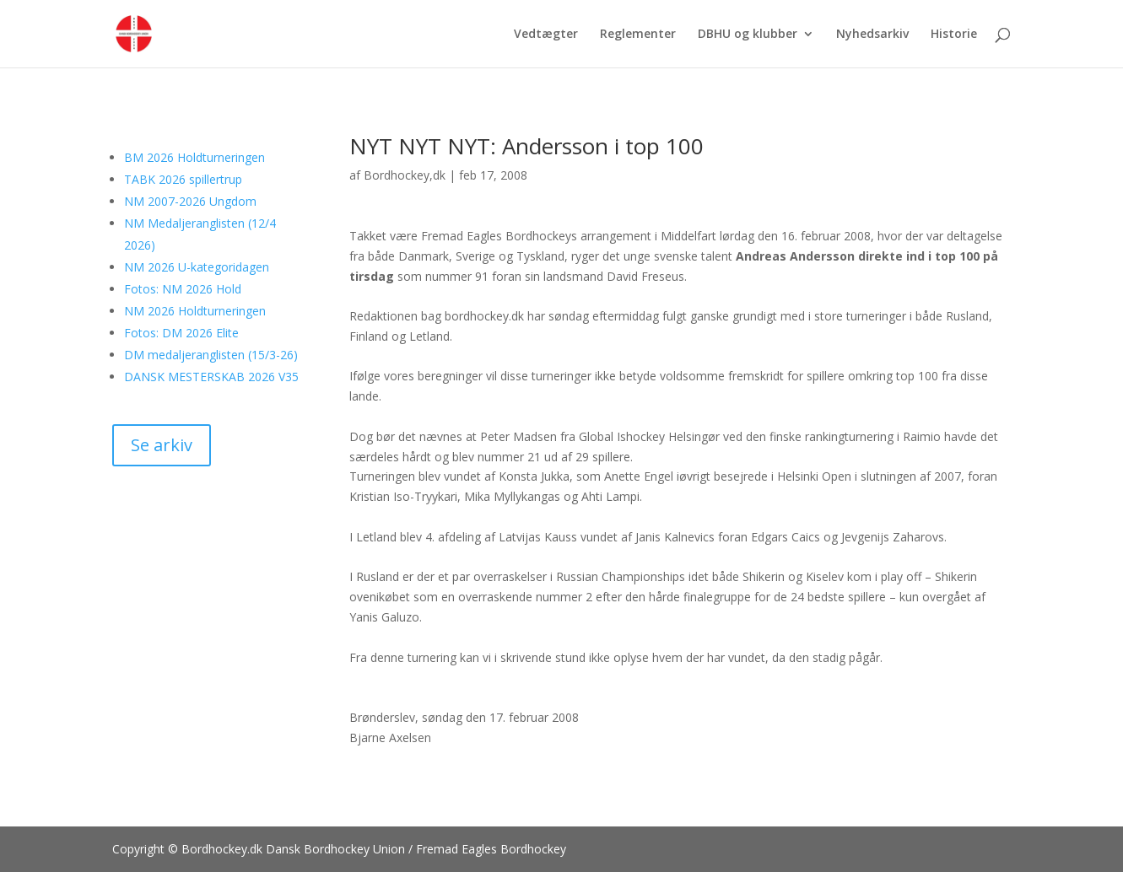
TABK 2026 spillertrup (183, 179)
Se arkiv (161, 444)
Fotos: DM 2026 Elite (181, 333)
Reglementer (638, 34)
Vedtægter (546, 34)
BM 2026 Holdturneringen (194, 157)
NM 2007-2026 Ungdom (190, 201)
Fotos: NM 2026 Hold (182, 289)
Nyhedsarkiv (872, 34)
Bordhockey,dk (404, 175)
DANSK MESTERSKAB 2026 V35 (211, 377)
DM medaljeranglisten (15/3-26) (211, 355)
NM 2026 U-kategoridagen (196, 267)
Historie (954, 34)
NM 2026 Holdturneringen (195, 311)
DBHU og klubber (747, 34)
